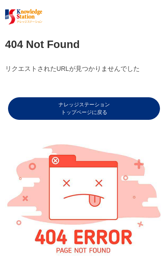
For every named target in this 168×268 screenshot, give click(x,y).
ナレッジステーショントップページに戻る (84, 108)
